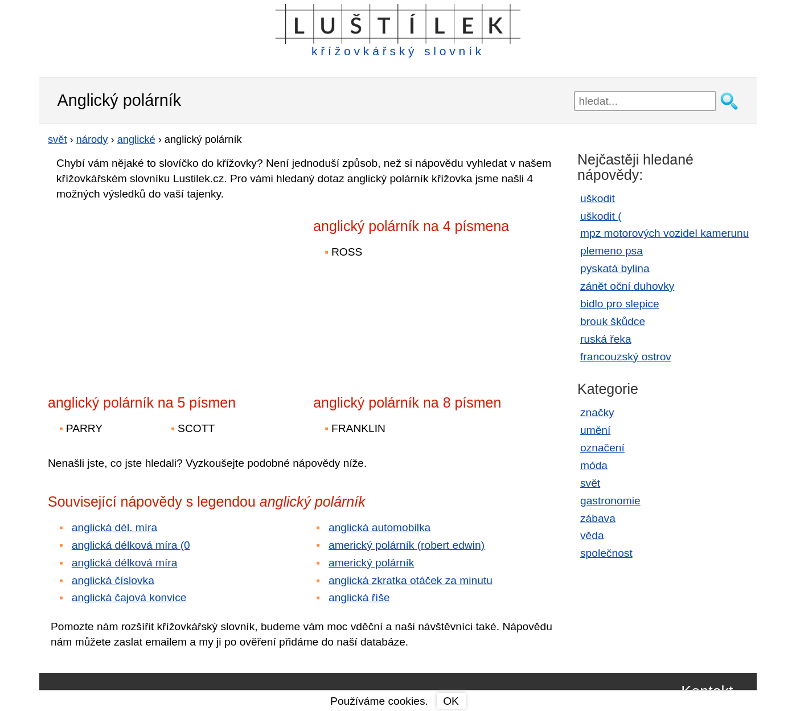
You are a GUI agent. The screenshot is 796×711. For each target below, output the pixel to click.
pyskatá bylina (615, 268)
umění (595, 430)
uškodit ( (601, 216)
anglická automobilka (379, 527)
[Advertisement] (147, 289)
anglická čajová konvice (129, 597)
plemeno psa (611, 251)
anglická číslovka (113, 580)
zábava (598, 518)
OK (451, 701)
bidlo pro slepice (619, 304)
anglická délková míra (125, 563)
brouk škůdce (612, 321)
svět (590, 483)
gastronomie (610, 501)
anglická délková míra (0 (131, 545)
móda (594, 465)
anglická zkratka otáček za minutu (411, 580)
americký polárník (371, 563)
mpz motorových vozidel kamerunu (664, 233)
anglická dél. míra (114, 527)
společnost (606, 553)
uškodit (597, 198)
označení (602, 448)
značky (597, 412)
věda (592, 535)
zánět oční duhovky (627, 286)
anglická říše (359, 597)
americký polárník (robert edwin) (407, 545)
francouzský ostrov (625, 357)
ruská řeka (605, 339)
